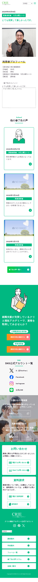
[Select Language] (28, 3)
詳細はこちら (13, 415)
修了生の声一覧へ (19, 270)
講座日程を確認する (20, 338)
